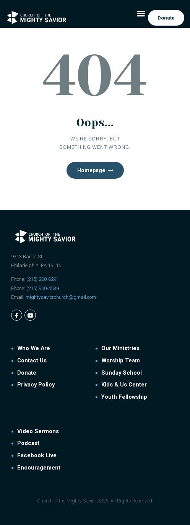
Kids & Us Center (124, 384)
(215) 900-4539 (42, 288)
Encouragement (38, 467)
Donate (26, 372)
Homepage (91, 170)
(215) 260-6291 (42, 279)
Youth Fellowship (124, 396)
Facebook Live (37, 455)
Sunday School (121, 372)
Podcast (28, 443)
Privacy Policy (36, 384)
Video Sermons (38, 431)
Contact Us (32, 360)
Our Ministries (120, 348)
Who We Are (33, 348)
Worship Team (120, 360)
